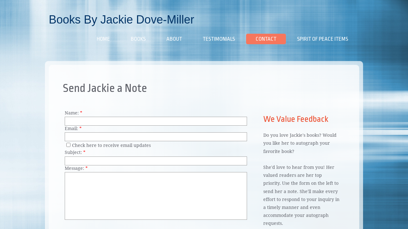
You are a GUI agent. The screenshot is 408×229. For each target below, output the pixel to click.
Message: (76, 168)
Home (103, 39)
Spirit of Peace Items (322, 39)
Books (138, 39)
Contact (266, 39)
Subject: (75, 152)
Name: (73, 112)
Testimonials (219, 39)
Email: (73, 128)
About (174, 39)
